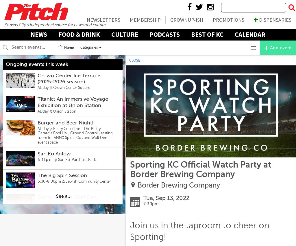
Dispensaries (272, 19)
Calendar (250, 34)
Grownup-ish (186, 19)
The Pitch (36, 11)
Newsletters (103, 19)
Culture (124, 34)
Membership (145, 19)
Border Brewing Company (179, 185)
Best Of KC (207, 34)
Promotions (228, 19)
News (39, 34)
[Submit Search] (291, 7)
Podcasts (164, 34)
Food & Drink (79, 34)
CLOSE (134, 60)
